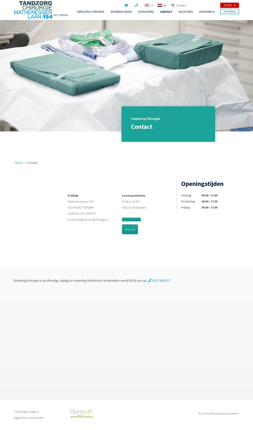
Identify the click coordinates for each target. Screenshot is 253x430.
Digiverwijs (207, 12)
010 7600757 (159, 280)
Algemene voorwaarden (29, 417)
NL (198, 5)
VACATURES (186, 12)
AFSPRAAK (230, 11)
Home (19, 162)
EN (185, 5)
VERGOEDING (146, 12)
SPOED (229, 5)
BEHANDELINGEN (121, 12)
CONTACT (166, 12)
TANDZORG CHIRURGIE (90, 12)
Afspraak (130, 229)
